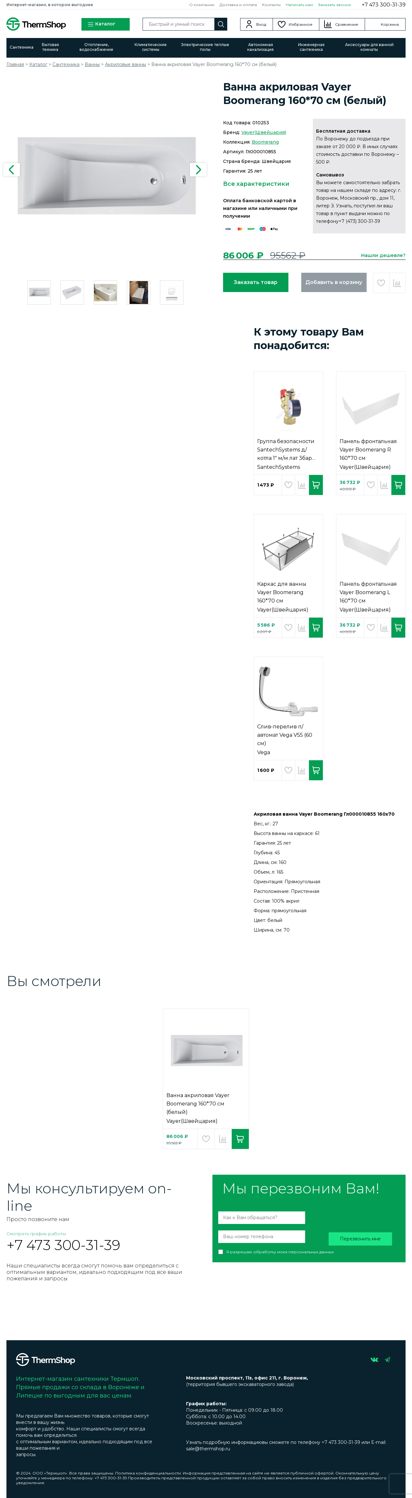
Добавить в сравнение (397, 283)
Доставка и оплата (238, 4)
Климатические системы (151, 47)
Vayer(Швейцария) (263, 132)
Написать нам (299, 4)
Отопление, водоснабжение (96, 47)
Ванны (92, 64)
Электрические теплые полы (205, 47)
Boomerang (265, 142)
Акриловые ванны (125, 64)
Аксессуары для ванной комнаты (369, 47)
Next (198, 169)
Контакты (271, 4)
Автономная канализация (260, 47)
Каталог (101, 24)
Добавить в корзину (333, 282)
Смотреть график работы (36, 1234)
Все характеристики (256, 183)
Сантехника (21, 47)
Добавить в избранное (381, 283)
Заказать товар (255, 282)
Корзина (390, 24)
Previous (11, 169)
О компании (201, 4)
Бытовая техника (50, 47)
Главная (15, 64)
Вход (261, 24)
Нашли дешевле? (383, 255)
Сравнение (346, 24)
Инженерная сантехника (311, 47)
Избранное (301, 24)
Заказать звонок (334, 4)
